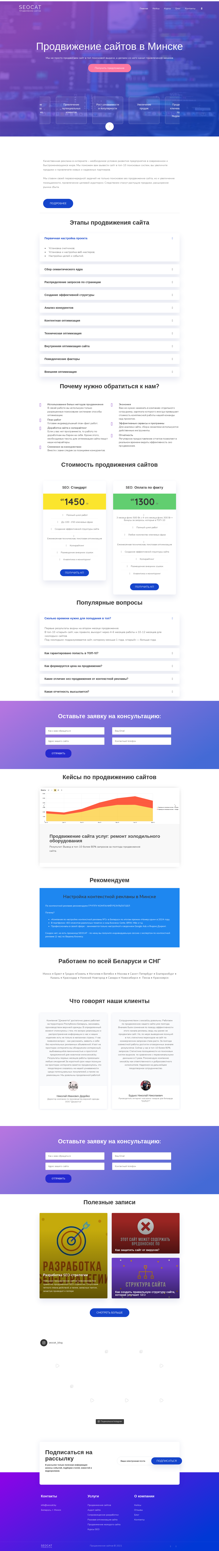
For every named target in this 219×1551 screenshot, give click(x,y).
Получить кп (74, 572)
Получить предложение (109, 68)
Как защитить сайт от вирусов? (137, 1250)
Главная (144, 8)
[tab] (110, 184)
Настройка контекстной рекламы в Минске (109, 897)
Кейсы (156, 8)
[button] (35, 1061)
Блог (177, 8)
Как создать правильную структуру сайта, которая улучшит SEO (145, 1293)
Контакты (190, 8)
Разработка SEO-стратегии (65, 1275)
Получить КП (144, 587)
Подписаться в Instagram (110, 1421)
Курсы (167, 8)
